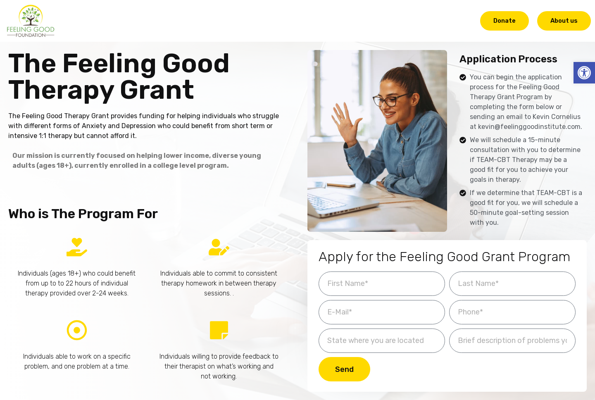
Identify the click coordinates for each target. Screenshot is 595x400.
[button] (584, 72)
